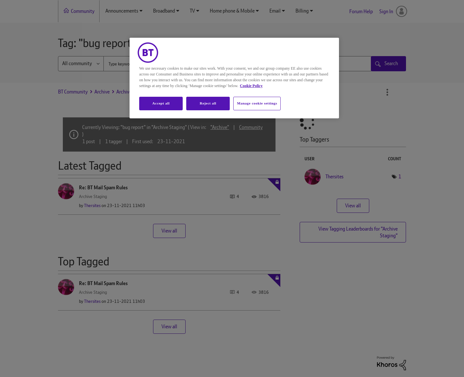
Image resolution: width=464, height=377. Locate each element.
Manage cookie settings (257, 103)
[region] (234, 78)
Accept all (160, 103)
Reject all (208, 103)
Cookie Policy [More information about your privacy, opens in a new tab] (251, 86)
